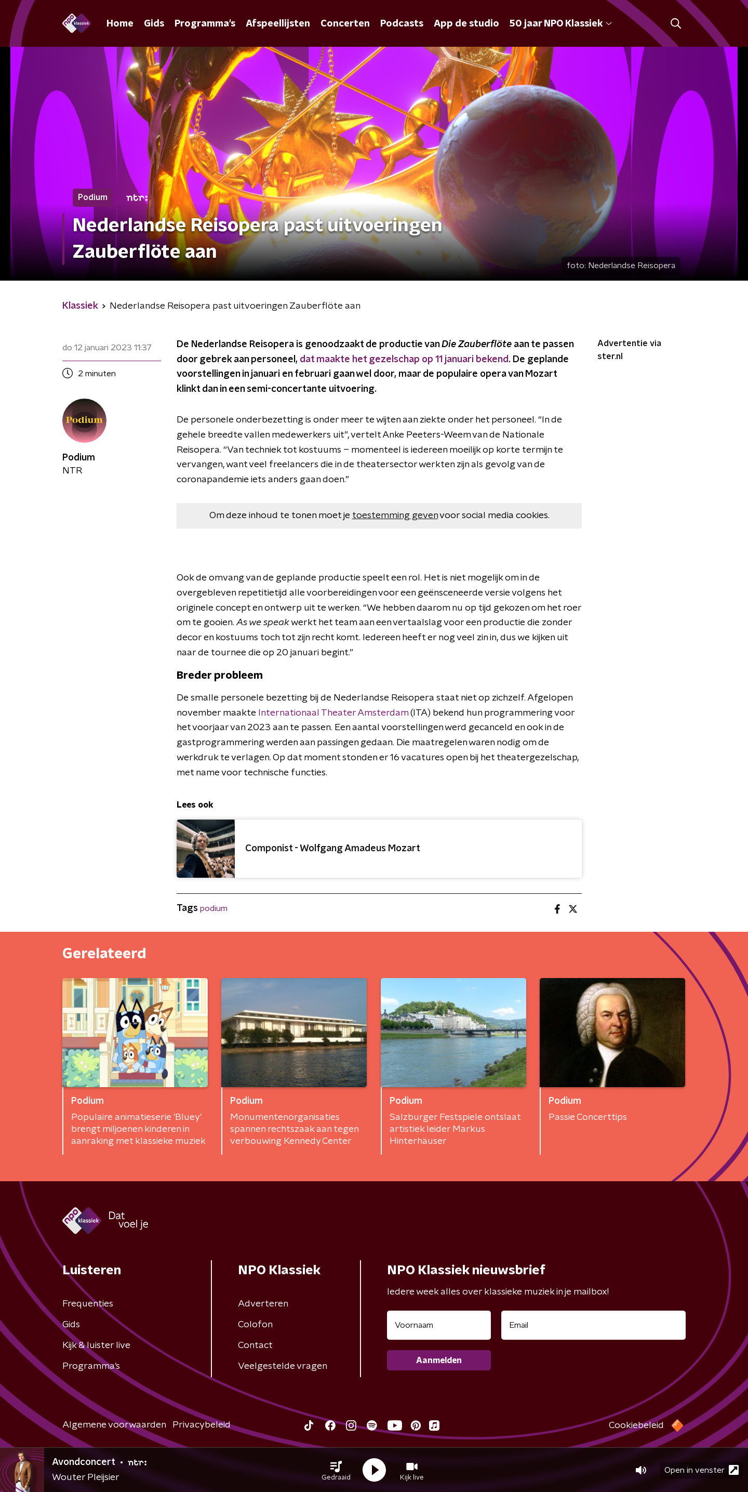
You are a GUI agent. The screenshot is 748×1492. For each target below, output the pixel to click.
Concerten (345, 24)
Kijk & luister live (96, 1345)
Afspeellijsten (278, 24)
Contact (255, 1345)
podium (214, 908)
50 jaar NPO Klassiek (561, 24)
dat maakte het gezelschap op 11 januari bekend (404, 359)
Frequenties (87, 1304)
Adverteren (263, 1304)
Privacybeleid (201, 1425)
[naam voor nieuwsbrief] (439, 1325)
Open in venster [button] (701, 1470)
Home (119, 24)
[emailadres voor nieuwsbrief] (593, 1325)
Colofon (255, 1324)
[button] (336, 1470)
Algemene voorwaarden (114, 1425)
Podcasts (401, 24)
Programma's (205, 24)
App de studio (466, 24)
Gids (154, 24)
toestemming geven (395, 515)
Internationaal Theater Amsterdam (333, 713)
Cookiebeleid (636, 1425)
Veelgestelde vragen (282, 1366)
